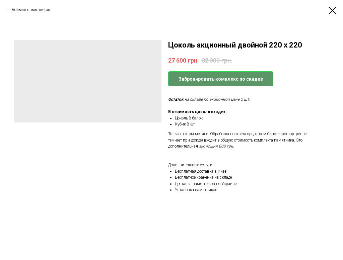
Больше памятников (31, 9)
